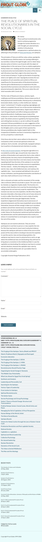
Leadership (4, 18)
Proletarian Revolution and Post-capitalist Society (17, 426)
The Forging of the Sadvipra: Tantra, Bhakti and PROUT (18, 351)
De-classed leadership (8, 440)
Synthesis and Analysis (8, 379)
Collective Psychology (8, 437)
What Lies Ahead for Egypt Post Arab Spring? (15, 376)
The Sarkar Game (6, 396)
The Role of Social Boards (9, 416)
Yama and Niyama (25, 52)
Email (3, 308)
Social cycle (12, 18)
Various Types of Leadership (10, 387)
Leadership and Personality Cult (11, 382)
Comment (4, 276)
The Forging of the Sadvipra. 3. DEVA (13, 359)
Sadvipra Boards (6, 419)
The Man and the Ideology (9, 451)
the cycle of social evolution (12, 150)
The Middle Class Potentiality (10, 373)
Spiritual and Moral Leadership (11, 434)
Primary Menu (39, 10)
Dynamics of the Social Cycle (10, 446)
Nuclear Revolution (7, 443)
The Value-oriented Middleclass (11, 448)
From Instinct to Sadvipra (9, 390)
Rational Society (6, 429)
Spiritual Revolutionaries (9, 393)
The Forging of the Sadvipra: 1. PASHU (13, 365)
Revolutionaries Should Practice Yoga (13, 368)
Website (4, 316)
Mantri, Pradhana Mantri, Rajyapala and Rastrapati (17, 354)
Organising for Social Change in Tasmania (14, 371)
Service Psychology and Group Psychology (14, 398)
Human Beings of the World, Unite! (12, 413)
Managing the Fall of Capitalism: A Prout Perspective (18, 410)
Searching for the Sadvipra (9, 385)
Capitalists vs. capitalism (9, 432)
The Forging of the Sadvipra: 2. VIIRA (13, 362)
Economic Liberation (7, 357)
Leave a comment (20, 31)
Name (3, 300)
